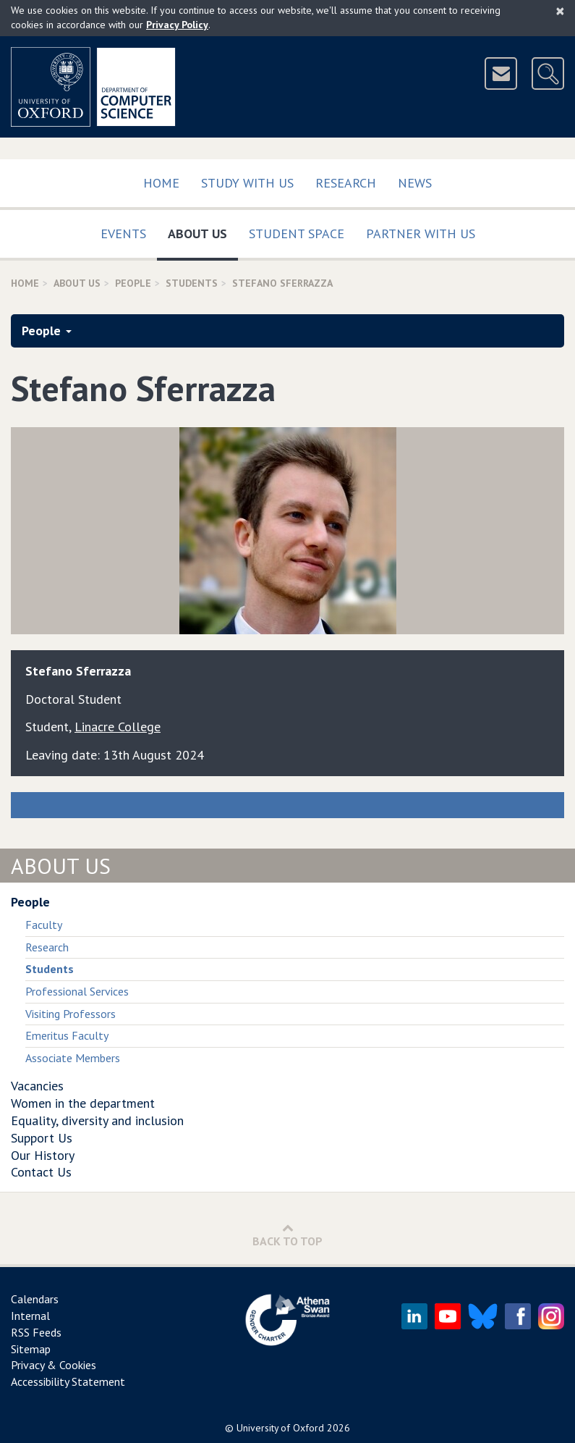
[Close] (560, 11)
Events (123, 233)
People (133, 283)
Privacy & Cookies (53, 1365)
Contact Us (41, 1172)
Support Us (41, 1137)
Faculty (43, 924)
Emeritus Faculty (66, 1035)
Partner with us (420, 233)
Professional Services (77, 991)
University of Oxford (280, 1427)
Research (345, 182)
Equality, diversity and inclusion (97, 1120)
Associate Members (72, 1058)
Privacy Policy (177, 24)
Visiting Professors (70, 1013)
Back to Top (287, 1234)
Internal (30, 1315)
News (415, 182)
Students (192, 283)
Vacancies (37, 1085)
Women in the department (83, 1103)
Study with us (247, 182)
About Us (203, 230)
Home (161, 182)
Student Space (296, 233)
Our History (42, 1155)
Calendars (35, 1299)
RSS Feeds (36, 1332)
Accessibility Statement (68, 1381)
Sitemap (31, 1349)
